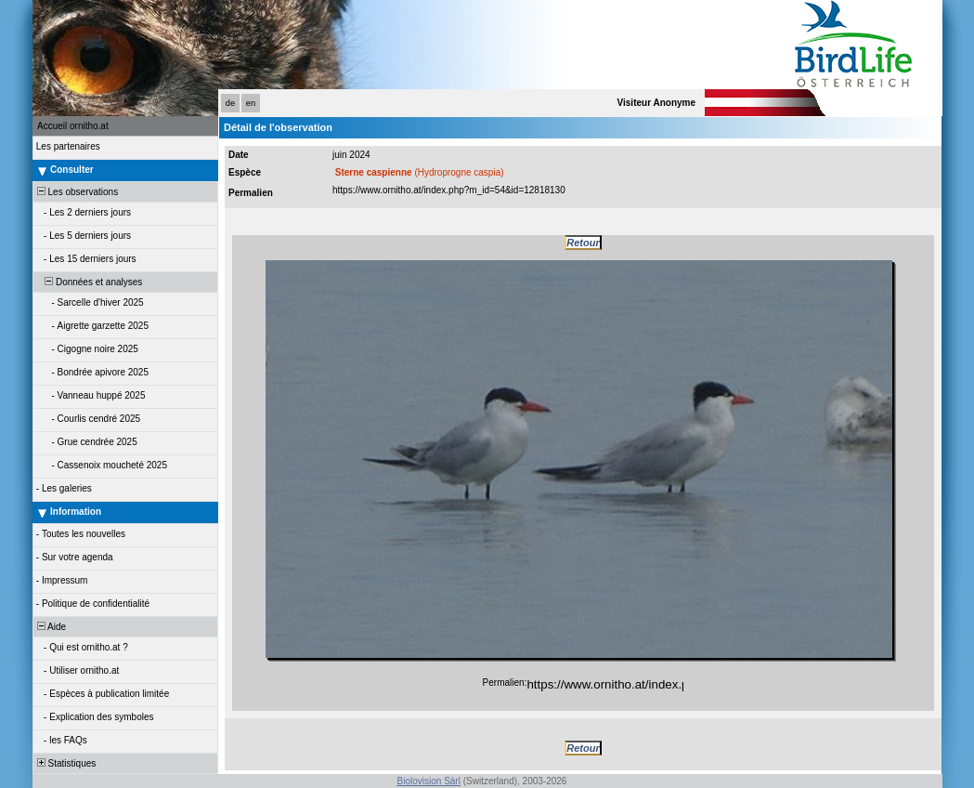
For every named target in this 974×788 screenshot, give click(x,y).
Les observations (76, 192)
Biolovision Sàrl (429, 781)
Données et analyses (88, 282)
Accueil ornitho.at (73, 126)
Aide (50, 627)
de (230, 103)
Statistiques (65, 763)
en (250, 103)
